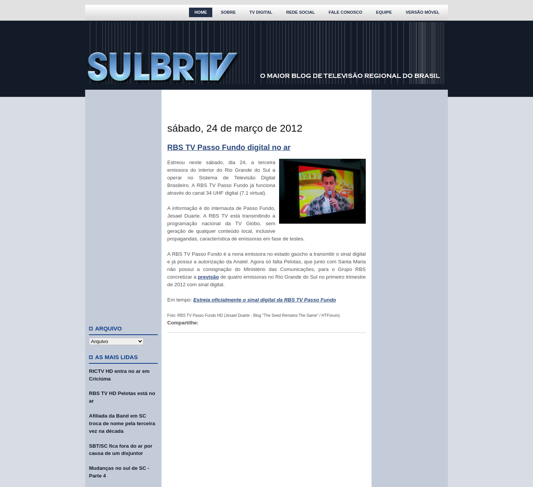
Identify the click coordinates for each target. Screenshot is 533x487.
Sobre (228, 12)
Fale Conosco (345, 12)
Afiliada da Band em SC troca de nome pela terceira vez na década (122, 423)
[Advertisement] (123, 204)
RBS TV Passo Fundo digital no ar (229, 147)
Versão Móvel (422, 12)
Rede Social (300, 12)
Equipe (384, 12)
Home (200, 12)
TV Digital (260, 12)
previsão (208, 277)
